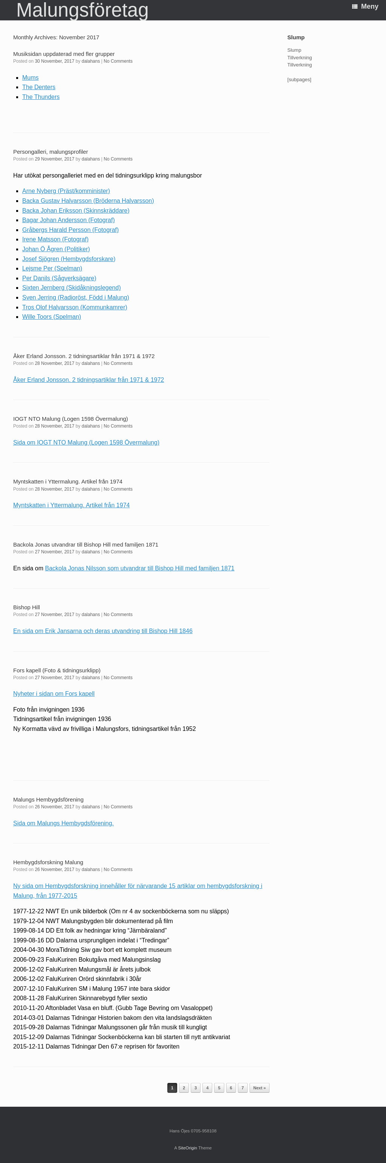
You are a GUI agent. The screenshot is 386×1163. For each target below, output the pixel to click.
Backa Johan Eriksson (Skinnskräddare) (76, 210)
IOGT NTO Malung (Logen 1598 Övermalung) (70, 418)
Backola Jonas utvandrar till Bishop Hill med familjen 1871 (85, 544)
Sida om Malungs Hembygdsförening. (63, 823)
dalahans (91, 61)
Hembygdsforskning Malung (48, 862)
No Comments (118, 61)
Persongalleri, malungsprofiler (50, 151)
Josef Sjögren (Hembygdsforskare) (68, 259)
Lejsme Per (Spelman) (52, 268)
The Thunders (41, 97)
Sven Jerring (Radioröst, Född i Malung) (75, 297)
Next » (259, 1088)
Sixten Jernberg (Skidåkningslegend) (71, 287)
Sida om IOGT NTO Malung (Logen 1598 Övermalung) (86, 442)
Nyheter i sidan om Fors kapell (54, 693)
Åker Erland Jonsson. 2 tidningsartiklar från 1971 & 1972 (84, 356)
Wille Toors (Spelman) (51, 317)
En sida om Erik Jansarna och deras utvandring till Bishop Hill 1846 (103, 631)
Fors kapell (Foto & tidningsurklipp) (57, 670)
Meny (365, 6)
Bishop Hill (26, 607)
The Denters (38, 87)
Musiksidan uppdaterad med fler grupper (64, 54)
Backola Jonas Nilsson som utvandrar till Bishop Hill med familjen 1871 (139, 568)
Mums (30, 77)
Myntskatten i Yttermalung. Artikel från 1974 (68, 481)
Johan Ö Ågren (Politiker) (56, 249)
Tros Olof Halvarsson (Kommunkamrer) (74, 307)
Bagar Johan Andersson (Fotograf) (68, 220)
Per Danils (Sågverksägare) (59, 278)
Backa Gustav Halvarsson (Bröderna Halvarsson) (88, 201)
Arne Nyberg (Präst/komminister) (66, 191)
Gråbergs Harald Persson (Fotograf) (70, 230)
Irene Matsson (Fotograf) (55, 239)
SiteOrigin (187, 1148)
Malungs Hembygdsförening (48, 799)
